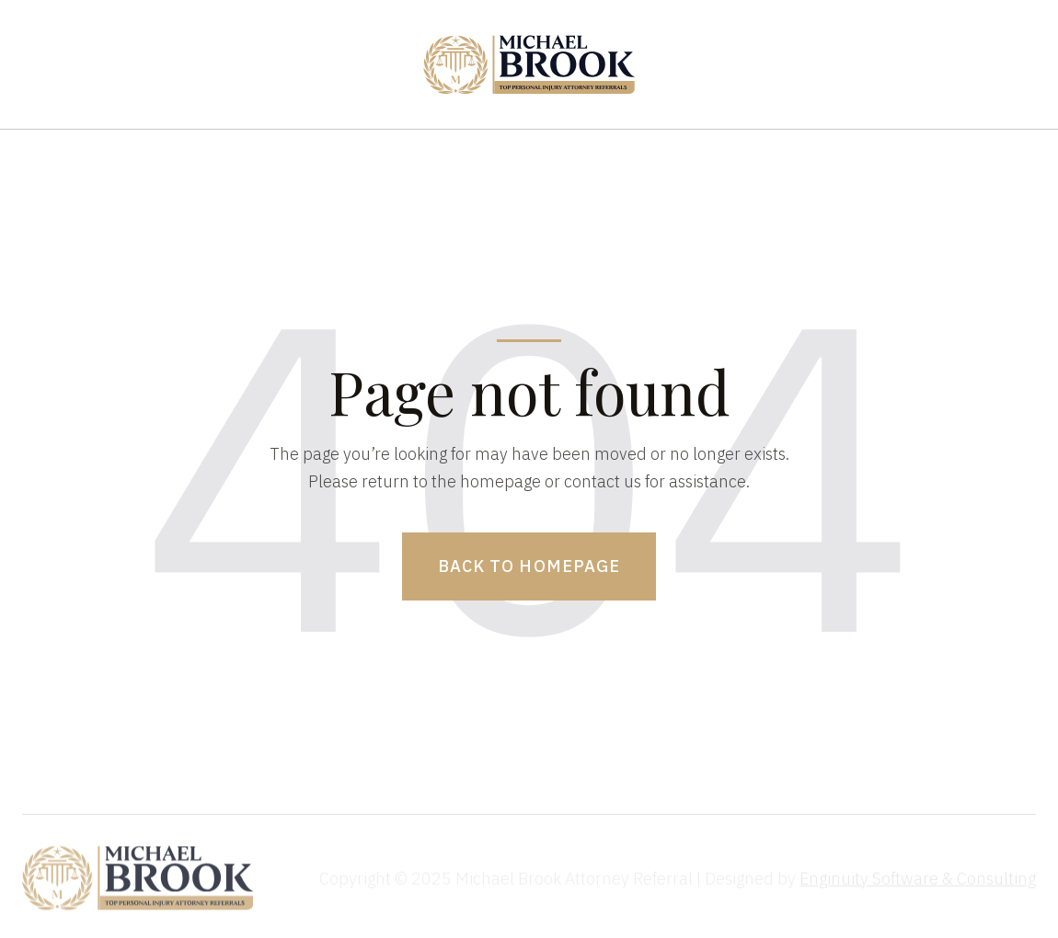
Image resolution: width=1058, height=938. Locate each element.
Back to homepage (529, 566)
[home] (529, 64)
